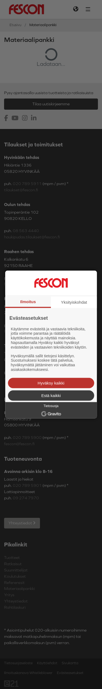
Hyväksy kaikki (51, 382)
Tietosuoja (51, 406)
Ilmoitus (28, 301)
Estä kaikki (51, 395)
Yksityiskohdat (74, 302)
